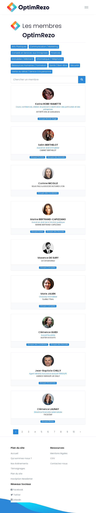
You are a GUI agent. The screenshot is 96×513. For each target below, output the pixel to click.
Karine (48, 104)
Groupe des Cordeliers (47, 193)
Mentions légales (58, 453)
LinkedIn (16, 499)
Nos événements (19, 463)
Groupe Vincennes (48, 383)
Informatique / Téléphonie (50, 59)
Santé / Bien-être (58, 65)
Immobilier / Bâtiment (22, 59)
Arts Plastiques (19, 46)
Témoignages (18, 468)
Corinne (48, 183)
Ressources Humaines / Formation (29, 65)
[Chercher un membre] (44, 79)
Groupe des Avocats (56, 157)
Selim (48, 145)
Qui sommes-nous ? (21, 458)
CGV (52, 458)
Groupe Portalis (37, 157)
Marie (48, 293)
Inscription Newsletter (22, 478)
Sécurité (74, 65)
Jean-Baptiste (48, 370)
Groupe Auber (37, 232)
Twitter (16, 494)
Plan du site (16, 473)
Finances (55, 53)
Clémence (48, 332)
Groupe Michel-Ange (48, 119)
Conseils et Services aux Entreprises (30, 53)
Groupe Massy (48, 421)
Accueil (14, 453)
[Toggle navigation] (86, 7)
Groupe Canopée (47, 267)
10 (74, 431)
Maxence (48, 257)
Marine (48, 219)
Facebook (17, 489)
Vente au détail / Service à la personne (31, 71)
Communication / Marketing (44, 46)
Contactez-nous (58, 463)
